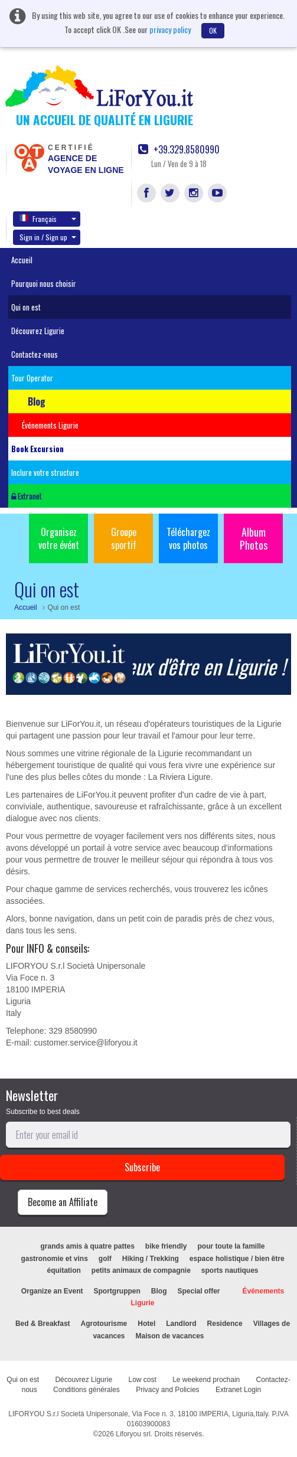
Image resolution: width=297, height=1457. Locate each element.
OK (213, 30)
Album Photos (253, 538)
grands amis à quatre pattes (87, 1246)
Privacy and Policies (167, 1390)
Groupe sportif (123, 538)
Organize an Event (52, 1291)
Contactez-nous (34, 354)
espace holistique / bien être (237, 1259)
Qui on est (26, 307)
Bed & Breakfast (42, 1323)
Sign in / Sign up (47, 237)
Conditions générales (86, 1390)
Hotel (146, 1323)
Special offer (198, 1291)
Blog (159, 1291)
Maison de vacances (169, 1336)
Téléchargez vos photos (188, 538)
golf (105, 1259)
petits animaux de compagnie (141, 1270)
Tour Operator (32, 378)
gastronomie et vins (54, 1259)
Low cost (142, 1380)
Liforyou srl (133, 1434)
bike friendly (166, 1246)
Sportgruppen (116, 1291)
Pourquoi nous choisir (43, 283)
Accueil (21, 260)
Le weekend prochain (206, 1380)
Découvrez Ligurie (37, 331)
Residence (225, 1323)
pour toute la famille (231, 1246)
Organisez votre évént (58, 538)
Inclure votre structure (45, 472)
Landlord (181, 1323)
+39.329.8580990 (179, 149)
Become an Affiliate (62, 1202)
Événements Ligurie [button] (50, 425)
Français (47, 218)
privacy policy (170, 29)
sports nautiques (230, 1270)
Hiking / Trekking (150, 1259)
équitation (63, 1270)
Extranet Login (238, 1390)
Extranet (26, 496)
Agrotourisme (104, 1323)
